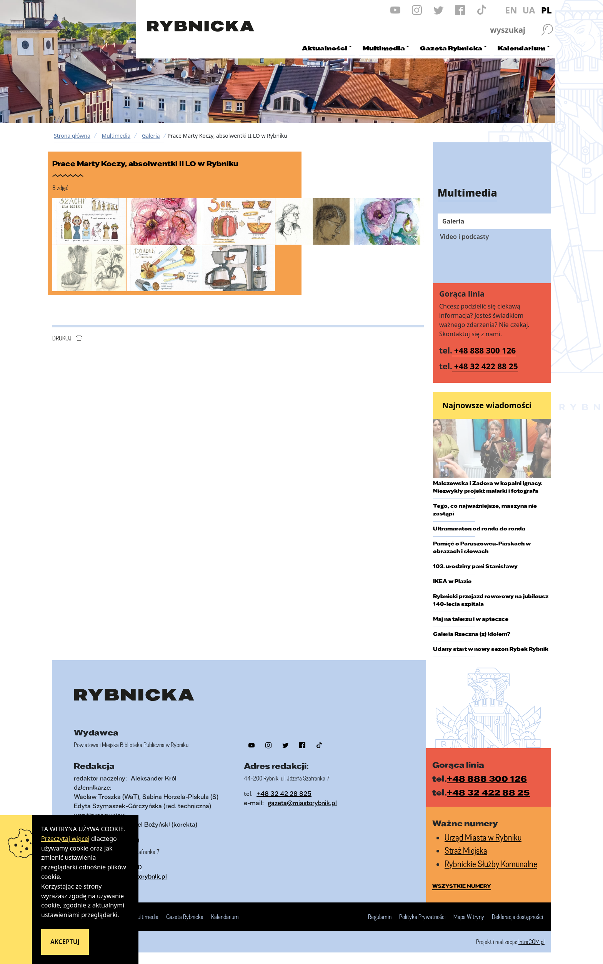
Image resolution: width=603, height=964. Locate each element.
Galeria (151, 135)
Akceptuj (65, 941)
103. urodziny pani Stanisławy (475, 566)
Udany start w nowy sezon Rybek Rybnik (490, 649)
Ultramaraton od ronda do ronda (479, 528)
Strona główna (72, 135)
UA (528, 10)
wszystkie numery (461, 886)
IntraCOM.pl (531, 942)
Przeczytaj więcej (65, 838)
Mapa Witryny (468, 917)
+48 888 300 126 (485, 350)
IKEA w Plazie (452, 581)
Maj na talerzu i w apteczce (470, 619)
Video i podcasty (464, 236)
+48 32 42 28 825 (284, 793)
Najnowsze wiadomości (486, 405)
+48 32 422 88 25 (486, 366)
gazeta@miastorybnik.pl (302, 802)
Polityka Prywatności (422, 917)
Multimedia (116, 135)
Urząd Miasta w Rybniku (483, 837)
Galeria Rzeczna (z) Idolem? (471, 634)
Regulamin (379, 917)
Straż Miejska (466, 850)
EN (511, 10)
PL (546, 10)
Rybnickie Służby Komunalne (491, 864)
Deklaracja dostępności (517, 917)
